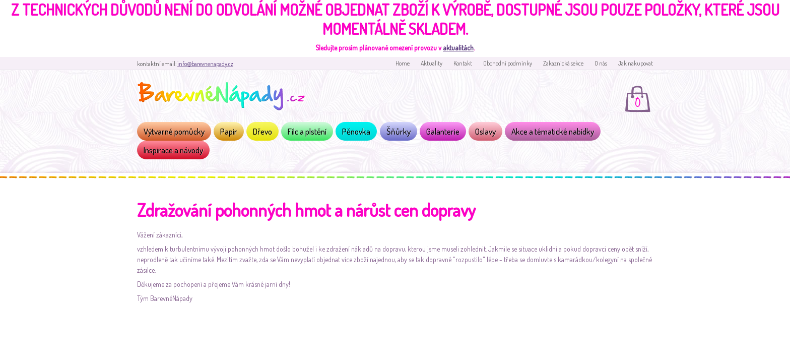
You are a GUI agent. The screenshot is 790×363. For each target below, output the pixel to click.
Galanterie (442, 131)
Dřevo (262, 131)
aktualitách (458, 47)
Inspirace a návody (173, 150)
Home (403, 63)
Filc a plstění (307, 131)
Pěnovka (356, 131)
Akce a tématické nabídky (552, 131)
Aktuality (431, 63)
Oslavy (485, 131)
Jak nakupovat (635, 63)
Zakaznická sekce (563, 63)
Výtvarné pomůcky (174, 131)
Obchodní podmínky (507, 63)
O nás (601, 63)
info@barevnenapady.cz (205, 64)
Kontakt (462, 63)
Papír (228, 131)
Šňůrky (398, 131)
